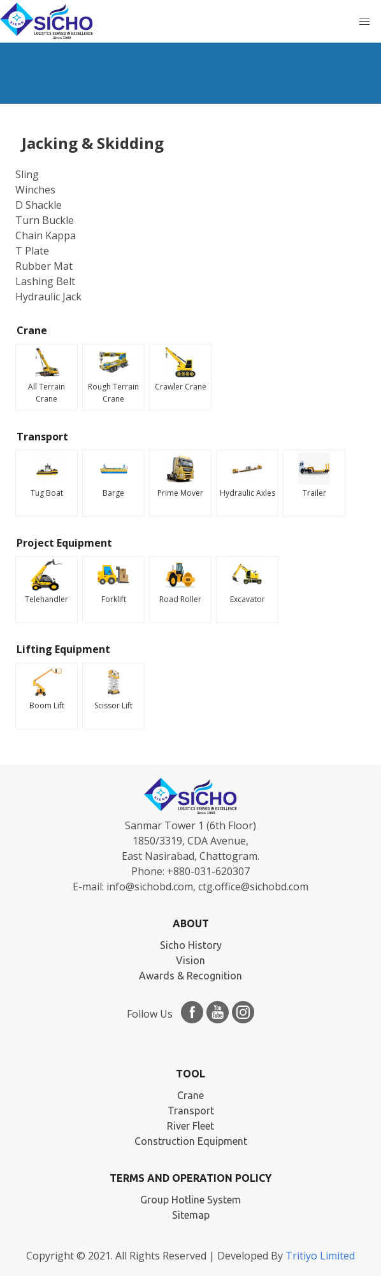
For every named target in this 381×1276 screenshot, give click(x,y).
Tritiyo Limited (320, 1256)
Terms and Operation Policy (190, 1178)
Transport (191, 1110)
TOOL (190, 1073)
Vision (190, 960)
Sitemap (191, 1215)
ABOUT (191, 923)
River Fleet (190, 1126)
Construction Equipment (190, 1141)
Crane (190, 1095)
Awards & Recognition (190, 975)
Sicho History (191, 945)
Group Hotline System (190, 1199)
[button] (364, 21)
